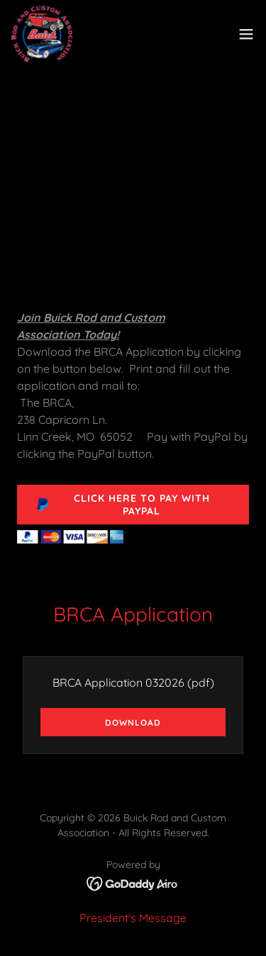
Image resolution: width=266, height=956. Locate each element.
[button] (246, 34)
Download (133, 722)
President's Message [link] (133, 918)
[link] (41, 34)
